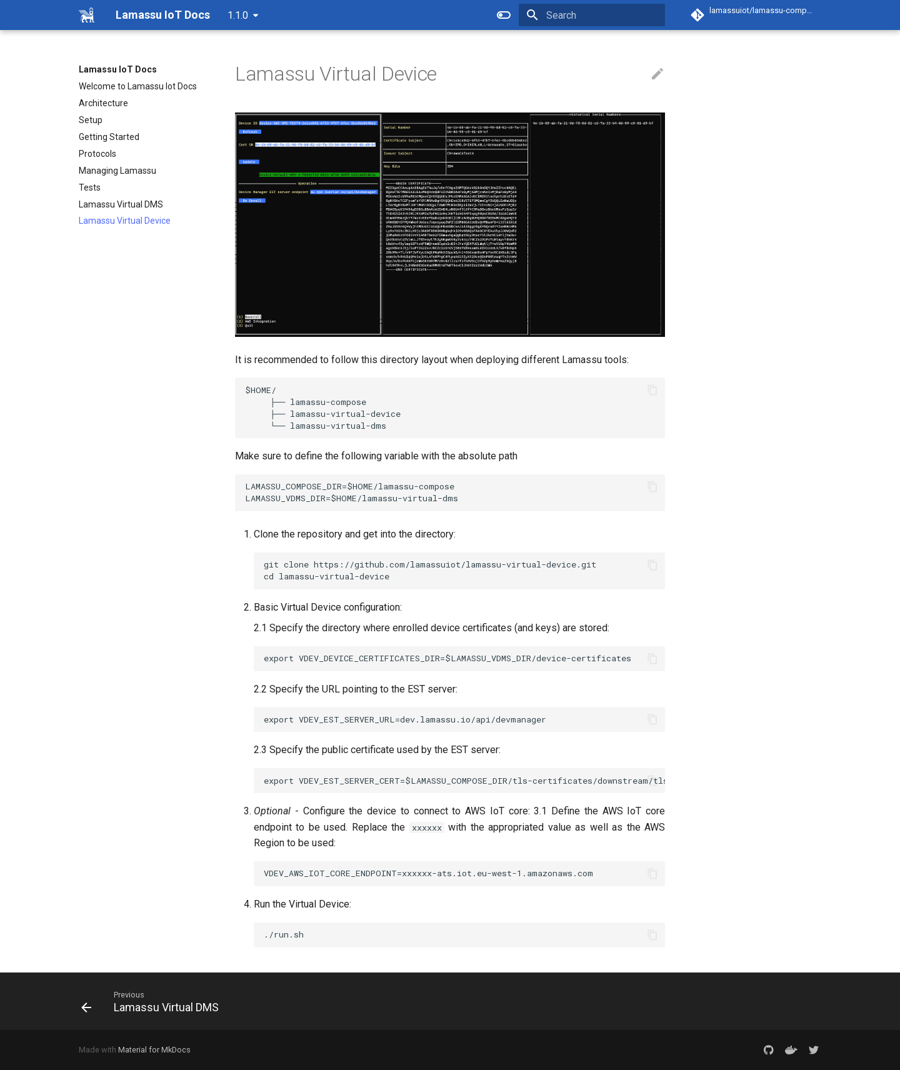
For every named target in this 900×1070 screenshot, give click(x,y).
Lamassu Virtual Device (125, 221)
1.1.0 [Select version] (238, 15)
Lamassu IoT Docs (118, 69)
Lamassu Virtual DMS (121, 204)
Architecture (103, 103)
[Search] (592, 15)
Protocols (97, 154)
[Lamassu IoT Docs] (87, 15)
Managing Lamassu (117, 171)
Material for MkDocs (154, 1049)
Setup (90, 120)
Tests (90, 187)
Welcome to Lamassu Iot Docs (138, 86)
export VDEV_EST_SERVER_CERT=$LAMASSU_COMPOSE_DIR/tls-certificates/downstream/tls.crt (464, 780)
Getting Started (109, 137)
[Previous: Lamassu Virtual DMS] (154, 1001)
